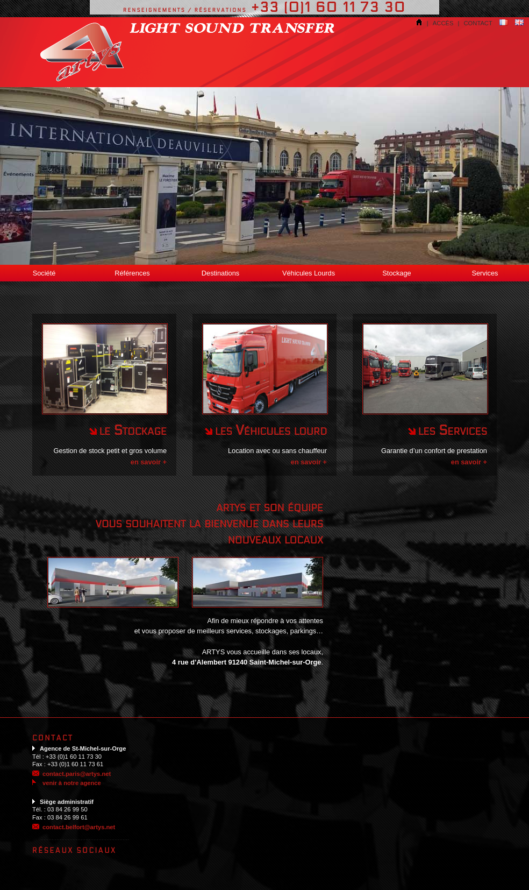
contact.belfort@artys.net (78, 827)
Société (44, 273)
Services (484, 273)
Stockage (396, 273)
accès (443, 23)
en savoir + (149, 462)
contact (478, 23)
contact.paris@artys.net (76, 774)
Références (132, 273)
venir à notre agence (66, 783)
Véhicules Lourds (308, 273)
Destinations (220, 273)
